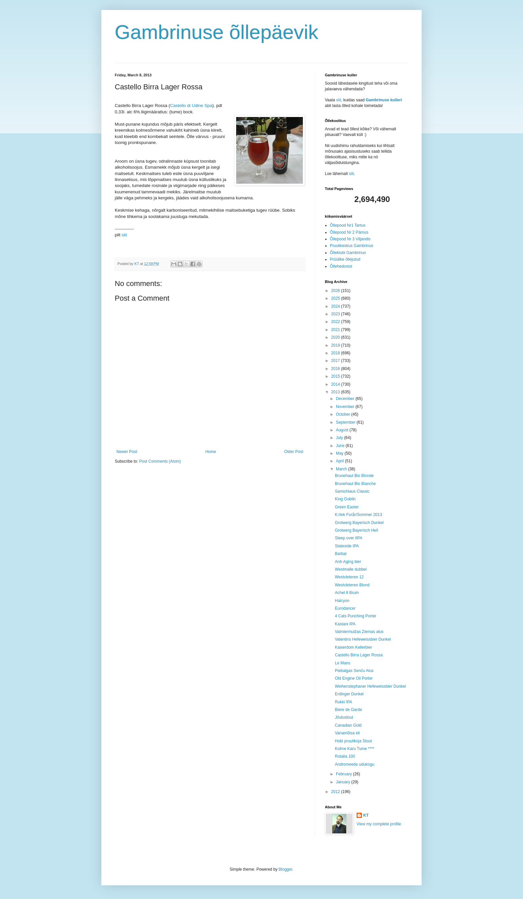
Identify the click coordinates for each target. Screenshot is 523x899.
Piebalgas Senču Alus (354, 670)
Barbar (341, 553)
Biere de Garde (348, 709)
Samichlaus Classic (352, 491)
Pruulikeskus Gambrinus (351, 245)
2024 (336, 306)
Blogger (285, 869)
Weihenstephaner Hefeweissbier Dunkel (370, 686)
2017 (336, 360)
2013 (336, 392)
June (341, 445)
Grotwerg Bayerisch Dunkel (359, 522)
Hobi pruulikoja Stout (353, 741)
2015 (336, 376)
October (343, 414)
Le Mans (342, 663)
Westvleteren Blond (352, 585)
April (340, 461)
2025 (336, 298)
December (346, 398)
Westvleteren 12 (349, 577)
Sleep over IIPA (349, 538)
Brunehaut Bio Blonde (354, 475)
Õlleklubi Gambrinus (348, 252)
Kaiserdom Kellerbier (353, 647)
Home (210, 451)
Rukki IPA (343, 702)
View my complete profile (379, 824)
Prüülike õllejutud (345, 259)
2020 (336, 337)
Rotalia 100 (345, 756)
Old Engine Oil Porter (354, 678)
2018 (336, 353)
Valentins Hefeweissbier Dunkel (363, 639)
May (340, 453)
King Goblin (345, 499)
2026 (336, 290)
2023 (336, 314)
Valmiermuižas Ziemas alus (359, 631)
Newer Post (126, 451)
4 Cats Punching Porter (355, 616)
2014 (336, 384)
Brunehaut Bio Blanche (355, 483)
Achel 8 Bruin (347, 592)
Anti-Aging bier (348, 561)
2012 (336, 791)
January (343, 782)
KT (366, 815)
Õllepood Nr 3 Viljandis (350, 239)
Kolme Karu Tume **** (354, 748)
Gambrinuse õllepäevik (216, 32)
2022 (336, 321)
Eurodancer (345, 608)
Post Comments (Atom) (160, 461)
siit (124, 234)
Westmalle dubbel (351, 569)
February (344, 774)
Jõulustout (344, 717)
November (346, 406)
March (342, 469)
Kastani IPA (345, 624)
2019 (336, 345)
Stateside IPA (347, 546)
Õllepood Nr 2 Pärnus (349, 232)
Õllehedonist (341, 266)
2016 (336, 368)
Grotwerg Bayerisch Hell (356, 530)
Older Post (293, 451)
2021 (336, 329)
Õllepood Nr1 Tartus (348, 225)
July (340, 437)
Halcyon (342, 600)
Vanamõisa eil (347, 733)
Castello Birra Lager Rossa (359, 655)
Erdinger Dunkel (349, 694)
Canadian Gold (348, 725)
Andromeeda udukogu (354, 764)
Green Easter (347, 507)
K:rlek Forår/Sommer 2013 (358, 514)
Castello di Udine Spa (191, 105)
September (346, 422)
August (343, 430)
